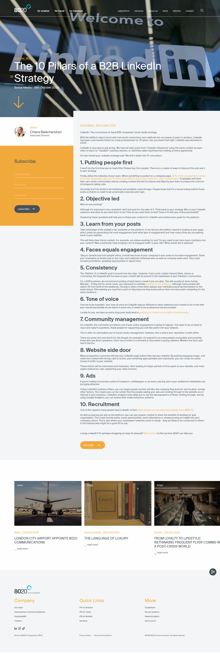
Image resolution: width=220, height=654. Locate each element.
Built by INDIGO (20, 635)
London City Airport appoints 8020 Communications (45, 540)
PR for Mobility (86, 616)
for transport (76, 11)
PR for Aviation (86, 607)
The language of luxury (106, 538)
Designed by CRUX (35, 635)
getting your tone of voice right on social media (163, 312)
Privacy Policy (85, 635)
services (139, 11)
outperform (123, 11)
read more (22, 548)
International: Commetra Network (29, 612)
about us (153, 11)
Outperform (150, 607)
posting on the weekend (158, 284)
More (150, 600)
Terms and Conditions (101, 635)
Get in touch (150, 621)
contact (190, 11)
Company (24, 600)
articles (177, 11)
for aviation (44, 11)
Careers (18, 621)
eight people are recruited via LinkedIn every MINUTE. (166, 410)
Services (83, 621)
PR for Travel (85, 612)
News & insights (152, 616)
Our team (18, 607)
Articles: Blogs (24, 58)
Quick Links (91, 600)
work (165, 11)
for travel (59, 11)
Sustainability (20, 616)
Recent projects (152, 612)
